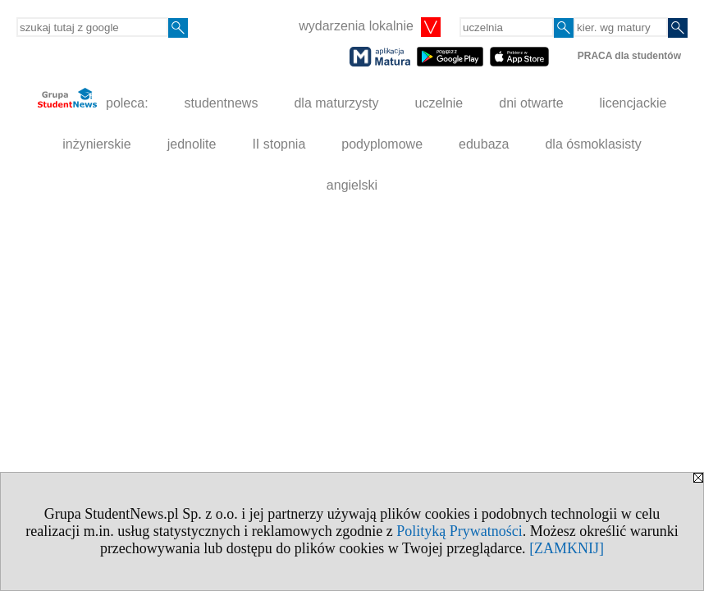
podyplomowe (382, 144)
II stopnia (278, 144)
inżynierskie (96, 144)
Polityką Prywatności (459, 531)
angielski (352, 185)
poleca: (93, 99)
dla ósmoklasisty (593, 144)
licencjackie (633, 103)
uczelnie (439, 103)
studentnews (221, 103)
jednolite (192, 144)
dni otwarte (531, 103)
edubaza (484, 144)
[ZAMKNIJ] (566, 548)
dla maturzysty (336, 103)
